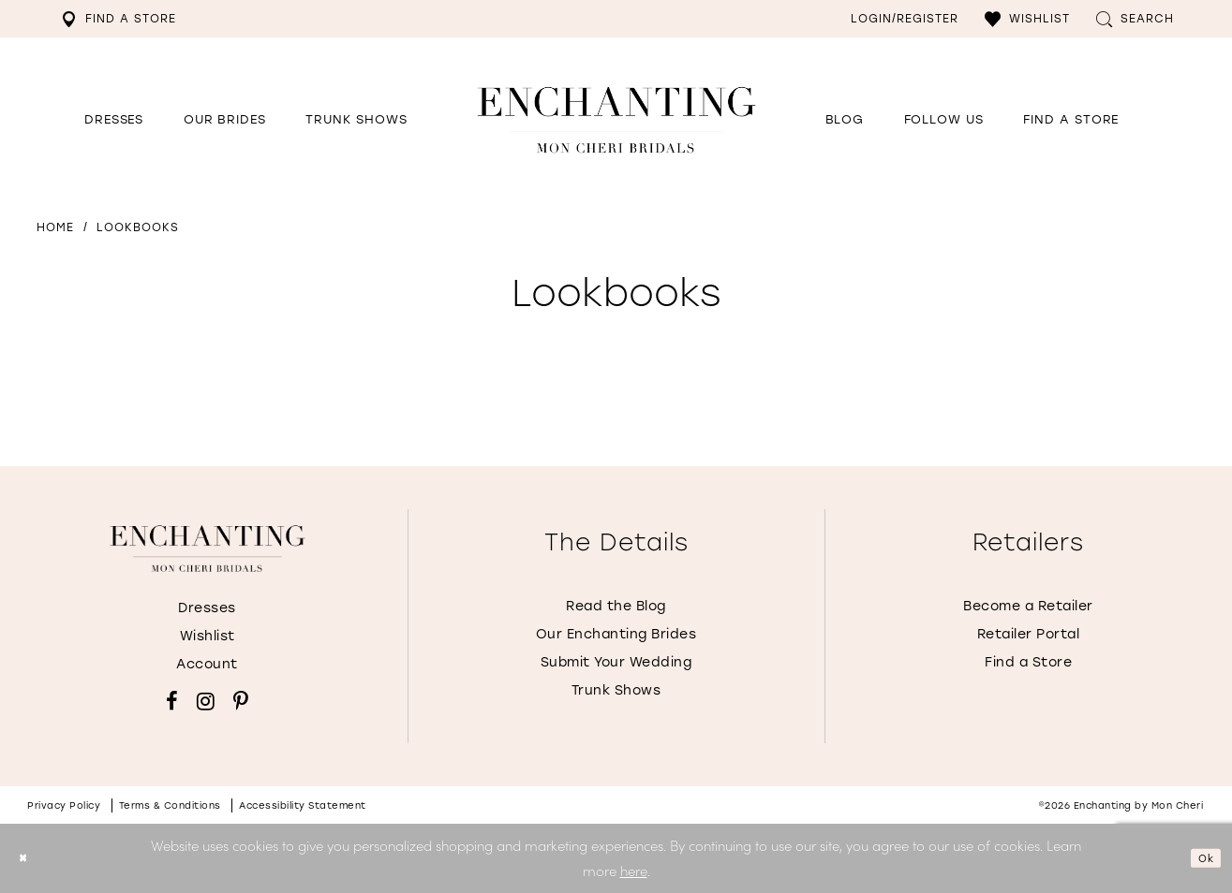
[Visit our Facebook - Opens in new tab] (172, 701)
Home (55, 227)
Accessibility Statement (302, 805)
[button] (1027, 18)
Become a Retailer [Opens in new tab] (1028, 606)
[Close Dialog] (27, 858)
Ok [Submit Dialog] (1200, 857)
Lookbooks (137, 227)
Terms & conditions (170, 805)
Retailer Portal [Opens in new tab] (1028, 634)
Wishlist (207, 636)
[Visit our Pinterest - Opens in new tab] (240, 701)
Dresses (207, 608)
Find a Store (1028, 662)
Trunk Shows (616, 690)
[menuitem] (118, 18)
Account (207, 664)
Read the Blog (616, 606)
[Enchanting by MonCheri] (207, 548)
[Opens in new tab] (944, 120)
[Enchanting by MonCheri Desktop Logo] (616, 119)
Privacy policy (63, 805)
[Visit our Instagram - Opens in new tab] (206, 701)
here (633, 870)
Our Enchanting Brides (616, 634)
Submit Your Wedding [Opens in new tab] (616, 662)
